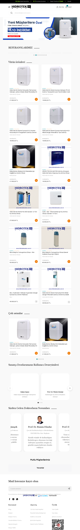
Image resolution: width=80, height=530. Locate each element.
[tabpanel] (17, 53)
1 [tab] (34, 55)
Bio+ (11, 297)
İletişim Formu (12, 501)
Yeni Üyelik (55, 493)
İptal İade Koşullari (35, 504)
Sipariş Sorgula (12, 508)
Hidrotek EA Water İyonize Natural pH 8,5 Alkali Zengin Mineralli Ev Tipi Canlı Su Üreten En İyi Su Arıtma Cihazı (56, 131)
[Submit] (69, 472)
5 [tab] (42, 55)
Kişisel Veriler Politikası (36, 508)
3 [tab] (38, 55)
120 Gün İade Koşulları (36, 493)
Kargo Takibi (12, 512)
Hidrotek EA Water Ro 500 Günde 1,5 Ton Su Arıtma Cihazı (23, 212)
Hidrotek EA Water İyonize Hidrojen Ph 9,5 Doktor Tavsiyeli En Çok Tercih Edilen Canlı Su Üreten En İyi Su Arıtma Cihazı (56, 91)
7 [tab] (46, 55)
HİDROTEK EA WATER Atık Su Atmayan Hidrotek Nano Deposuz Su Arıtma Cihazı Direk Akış (55, 172)
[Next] (71, 28)
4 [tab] (40, 55)
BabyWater (13, 175)
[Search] (40, 13)
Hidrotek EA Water (15, 94)
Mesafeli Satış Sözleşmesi (38, 497)
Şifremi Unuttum (57, 501)
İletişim (10, 497)
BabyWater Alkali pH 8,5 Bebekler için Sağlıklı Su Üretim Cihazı (22, 172)
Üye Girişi (55, 497)
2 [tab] (36, 55)
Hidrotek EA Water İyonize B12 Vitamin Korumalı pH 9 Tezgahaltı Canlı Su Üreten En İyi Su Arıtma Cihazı (23, 131)
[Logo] (21, 7)
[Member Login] (60, 7)
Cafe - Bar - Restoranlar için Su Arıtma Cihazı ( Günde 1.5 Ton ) (54, 212)
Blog (9, 493)
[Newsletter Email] (40, 472)
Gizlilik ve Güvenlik (35, 501)
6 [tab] (44, 55)
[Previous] (9, 28)
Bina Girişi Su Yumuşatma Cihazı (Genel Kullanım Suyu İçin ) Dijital (55, 253)
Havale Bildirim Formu (14, 504)
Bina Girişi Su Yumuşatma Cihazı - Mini (22, 252)
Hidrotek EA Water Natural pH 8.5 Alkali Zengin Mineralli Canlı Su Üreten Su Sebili (55, 293)
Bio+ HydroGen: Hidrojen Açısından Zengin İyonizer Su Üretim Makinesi (24, 293)
